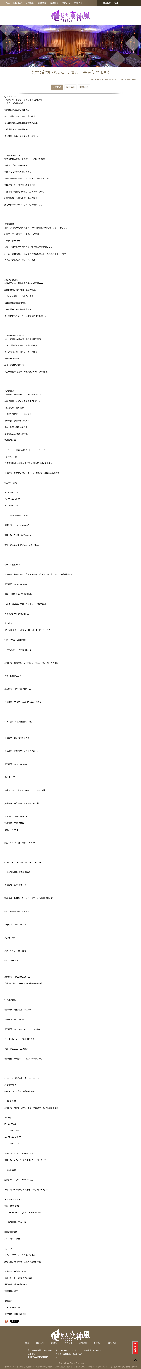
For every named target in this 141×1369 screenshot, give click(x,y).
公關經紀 (30, 3)
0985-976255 (97, 1350)
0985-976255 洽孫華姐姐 (70, 1350)
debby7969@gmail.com (38, 1357)
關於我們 (17, 3)
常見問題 (42, 3)
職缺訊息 (54, 3)
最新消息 (78, 3)
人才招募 (57, 87)
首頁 (8, 3)
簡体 (116, 3)
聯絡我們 (106, 3)
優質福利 (66, 3)
